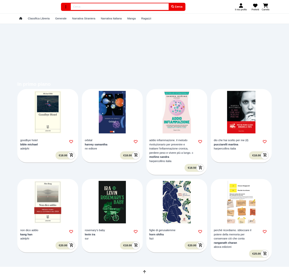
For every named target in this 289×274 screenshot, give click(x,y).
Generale (61, 18)
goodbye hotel (29, 140)
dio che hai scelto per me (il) (231, 140)
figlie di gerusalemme (162, 230)
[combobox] (120, 6)
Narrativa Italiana (111, 18)
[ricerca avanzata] (66, 7)
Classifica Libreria (39, 18)
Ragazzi (146, 18)
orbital (88, 140)
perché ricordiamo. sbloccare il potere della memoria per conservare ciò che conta (232, 234)
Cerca (176, 6)
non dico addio (29, 230)
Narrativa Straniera (83, 18)
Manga (131, 18)
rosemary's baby (95, 230)
